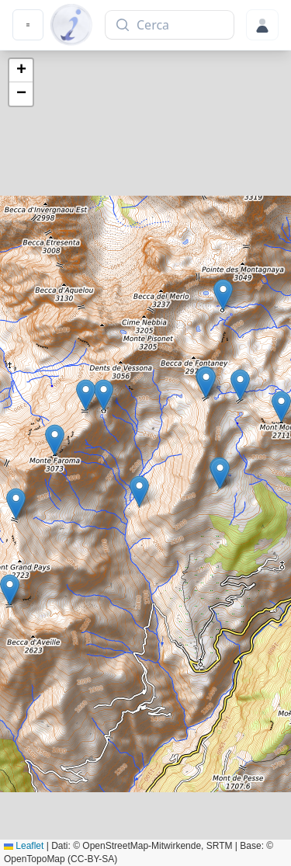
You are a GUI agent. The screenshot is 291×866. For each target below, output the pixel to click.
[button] (220, 473)
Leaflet (23, 845)
